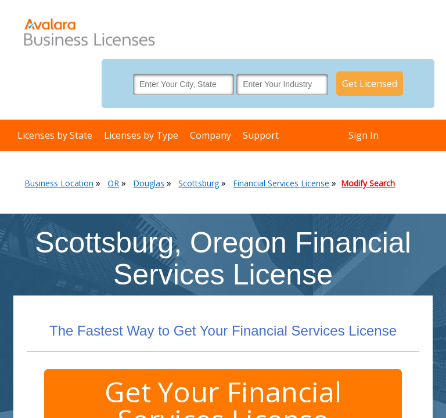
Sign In (363, 135)
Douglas (148, 183)
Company (210, 135)
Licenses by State (54, 135)
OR (113, 183)
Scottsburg (198, 183)
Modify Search (368, 183)
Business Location (58, 183)
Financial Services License (281, 183)
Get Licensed (369, 83)
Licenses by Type (141, 135)
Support (261, 135)
